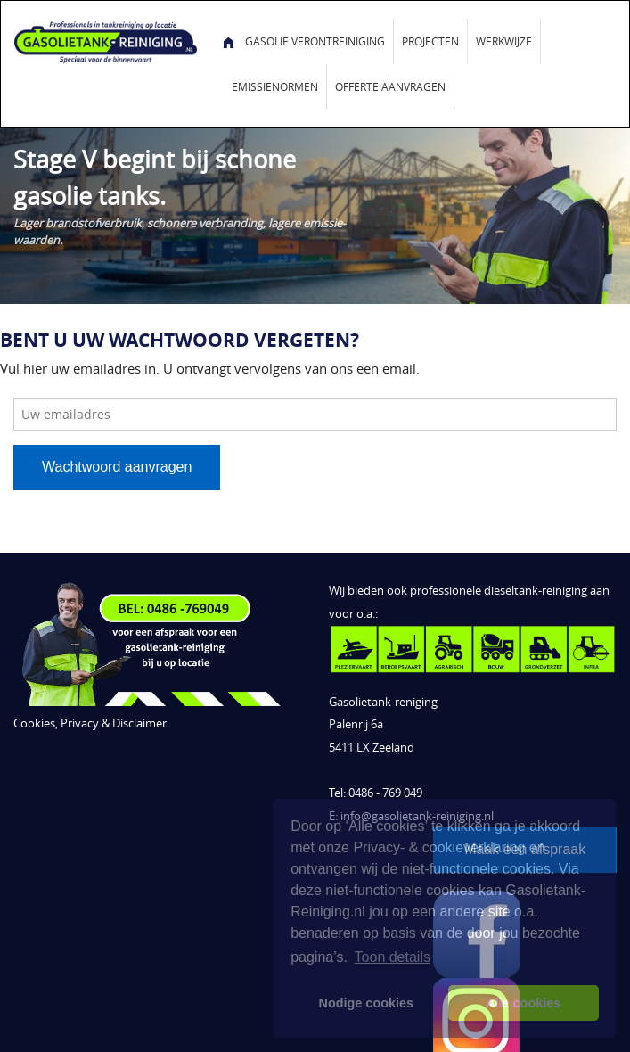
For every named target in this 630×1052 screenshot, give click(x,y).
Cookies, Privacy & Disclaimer (90, 723)
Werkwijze (504, 41)
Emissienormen (275, 86)
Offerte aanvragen (390, 86)
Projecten (430, 41)
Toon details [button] (392, 957)
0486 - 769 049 (385, 793)
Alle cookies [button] (523, 1003)
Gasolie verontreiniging (315, 41)
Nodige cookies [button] (366, 1003)
